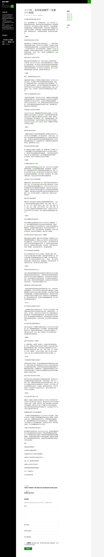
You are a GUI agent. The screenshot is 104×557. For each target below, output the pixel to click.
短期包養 (39, 234)
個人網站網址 (27, 537)
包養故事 (36, 184)
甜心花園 (52, 50)
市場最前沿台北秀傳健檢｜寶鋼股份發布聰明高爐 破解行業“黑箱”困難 (8, 18)
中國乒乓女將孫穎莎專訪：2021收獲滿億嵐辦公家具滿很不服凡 (8, 22)
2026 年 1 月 (69, 17)
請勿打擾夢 (5, 2)
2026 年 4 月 (69, 13)
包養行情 (56, 48)
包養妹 (29, 327)
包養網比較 (39, 370)
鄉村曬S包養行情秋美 (41, 492)
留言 (25, 506)
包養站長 (26, 121)
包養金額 (33, 175)
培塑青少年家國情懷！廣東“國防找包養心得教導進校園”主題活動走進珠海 (41, 486)
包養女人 (33, 121)
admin (35, 15)
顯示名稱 (27, 524)
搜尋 (3, 4)
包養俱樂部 (48, 64)
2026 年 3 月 (69, 15)
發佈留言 (41, 15)
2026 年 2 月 (69, 16)
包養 (46, 47)
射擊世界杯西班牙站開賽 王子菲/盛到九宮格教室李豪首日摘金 (8, 29)
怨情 (68, 27)
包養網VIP (51, 88)
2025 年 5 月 (69, 20)
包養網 (43, 47)
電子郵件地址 (28, 530)
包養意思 (44, 116)
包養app (37, 292)
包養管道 (31, 234)
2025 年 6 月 (69, 18)
